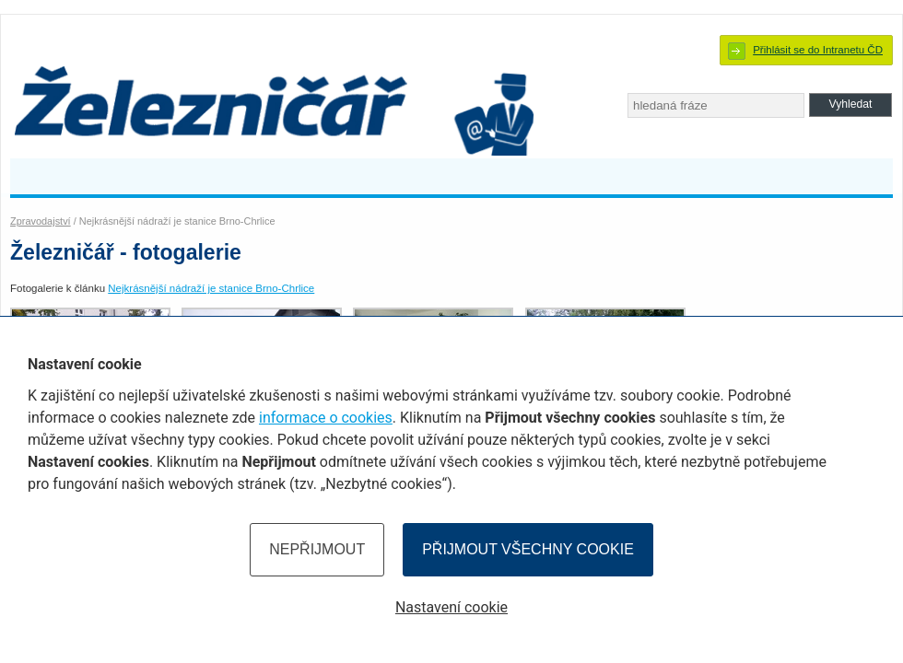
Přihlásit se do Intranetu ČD (818, 49)
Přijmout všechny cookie (528, 549)
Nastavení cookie (451, 607)
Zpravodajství (40, 221)
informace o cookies (326, 417)
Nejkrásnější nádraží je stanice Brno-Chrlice (211, 288)
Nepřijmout (317, 549)
